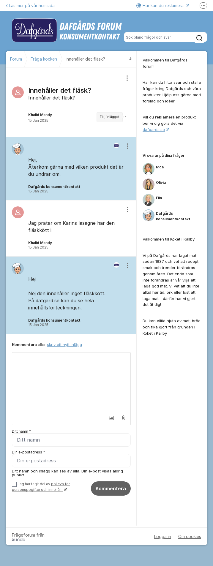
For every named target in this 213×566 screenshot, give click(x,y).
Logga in (162, 536)
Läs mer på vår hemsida (30, 5)
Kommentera (111, 488)
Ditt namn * (21, 431)
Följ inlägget (109, 117)
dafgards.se (154, 129)
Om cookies (189, 536)
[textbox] (71, 382)
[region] (71, 102)
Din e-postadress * (28, 452)
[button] (111, 418)
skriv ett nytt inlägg (64, 344)
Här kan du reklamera (160, 5)
